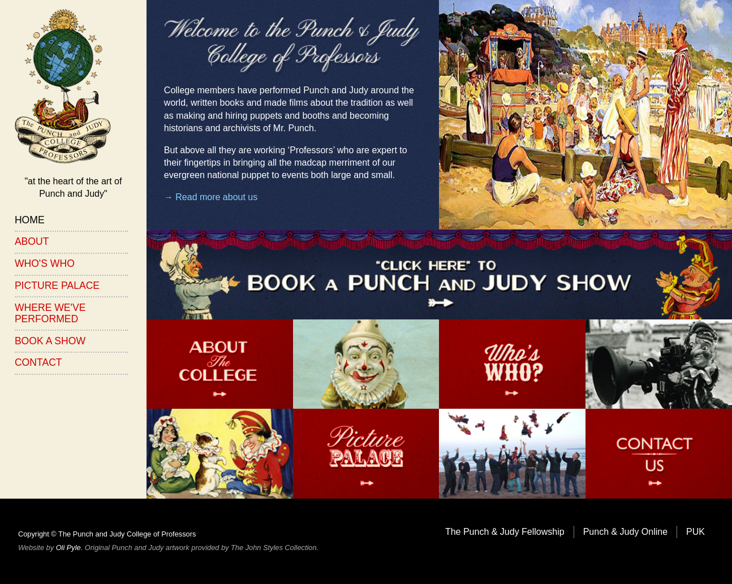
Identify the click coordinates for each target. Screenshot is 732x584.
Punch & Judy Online (625, 532)
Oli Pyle (68, 547)
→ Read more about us (210, 197)
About (32, 241)
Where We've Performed (50, 313)
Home (30, 220)
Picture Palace (57, 285)
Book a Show (50, 341)
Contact (38, 362)
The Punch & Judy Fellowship (505, 532)
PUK (695, 532)
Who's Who (45, 263)
